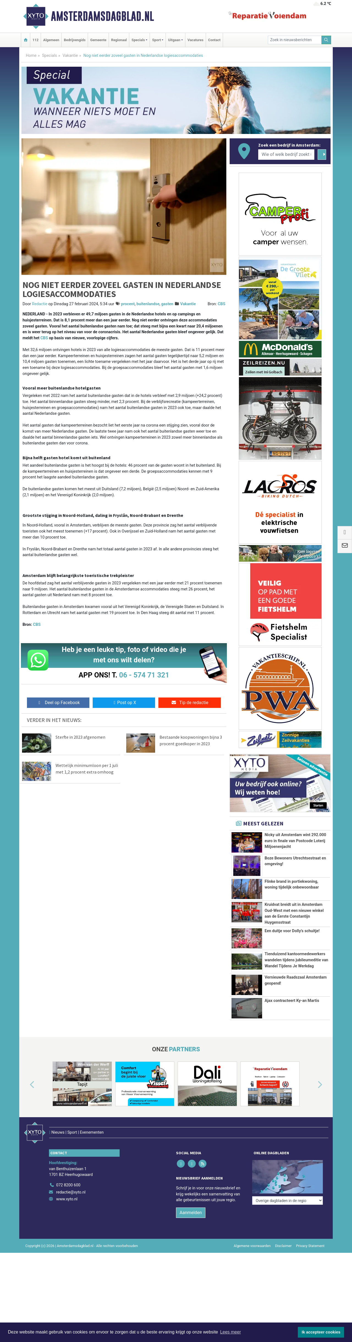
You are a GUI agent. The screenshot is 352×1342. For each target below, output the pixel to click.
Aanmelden (191, 1204)
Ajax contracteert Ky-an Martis (292, 1004)
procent (127, 304)
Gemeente (98, 40)
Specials (49, 55)
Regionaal (119, 40)
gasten (167, 304)
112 (35, 40)
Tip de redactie (189, 702)
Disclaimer (283, 1237)
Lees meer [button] (230, 1332)
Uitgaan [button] (174, 40)
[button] (25, 1088)
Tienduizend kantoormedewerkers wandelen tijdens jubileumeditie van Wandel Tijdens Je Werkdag (296, 960)
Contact (214, 40)
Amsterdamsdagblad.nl (102, 16)
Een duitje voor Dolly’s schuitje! (292, 931)
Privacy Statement (310, 1237)
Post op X (124, 702)
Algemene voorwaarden (252, 1237)
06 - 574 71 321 (144, 675)
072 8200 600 (68, 1177)
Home (31, 55)
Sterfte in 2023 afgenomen (80, 737)
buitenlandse (148, 304)
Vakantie (70, 55)
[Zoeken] (326, 40)
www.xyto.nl (66, 1191)
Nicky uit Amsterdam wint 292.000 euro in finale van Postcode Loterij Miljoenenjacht (295, 841)
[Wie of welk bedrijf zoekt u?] (286, 154)
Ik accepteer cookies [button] (321, 1332)
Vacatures (196, 40)
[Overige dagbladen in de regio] (287, 1165)
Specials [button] (138, 40)
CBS (221, 304)
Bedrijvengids (75, 40)
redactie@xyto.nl (71, 1183)
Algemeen (51, 40)
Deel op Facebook (58, 702)
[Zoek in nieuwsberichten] (295, 40)
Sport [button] (156, 40)
